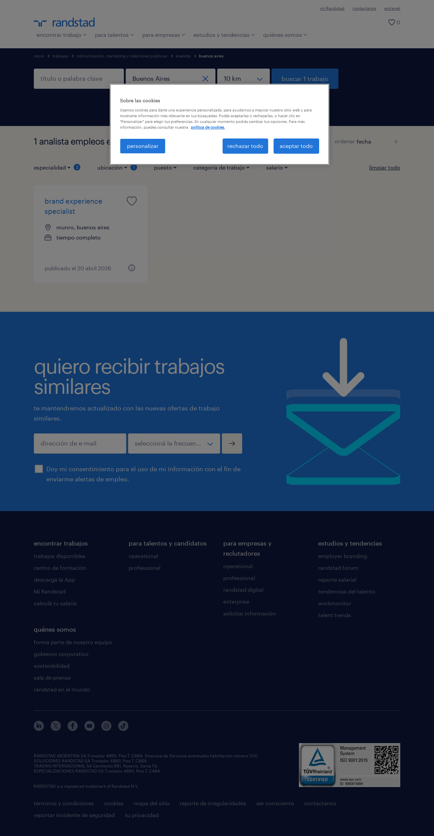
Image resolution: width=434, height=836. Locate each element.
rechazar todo (245, 146)
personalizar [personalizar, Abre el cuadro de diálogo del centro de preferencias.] (142, 146)
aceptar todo (296, 146)
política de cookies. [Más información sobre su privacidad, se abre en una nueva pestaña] (208, 127)
